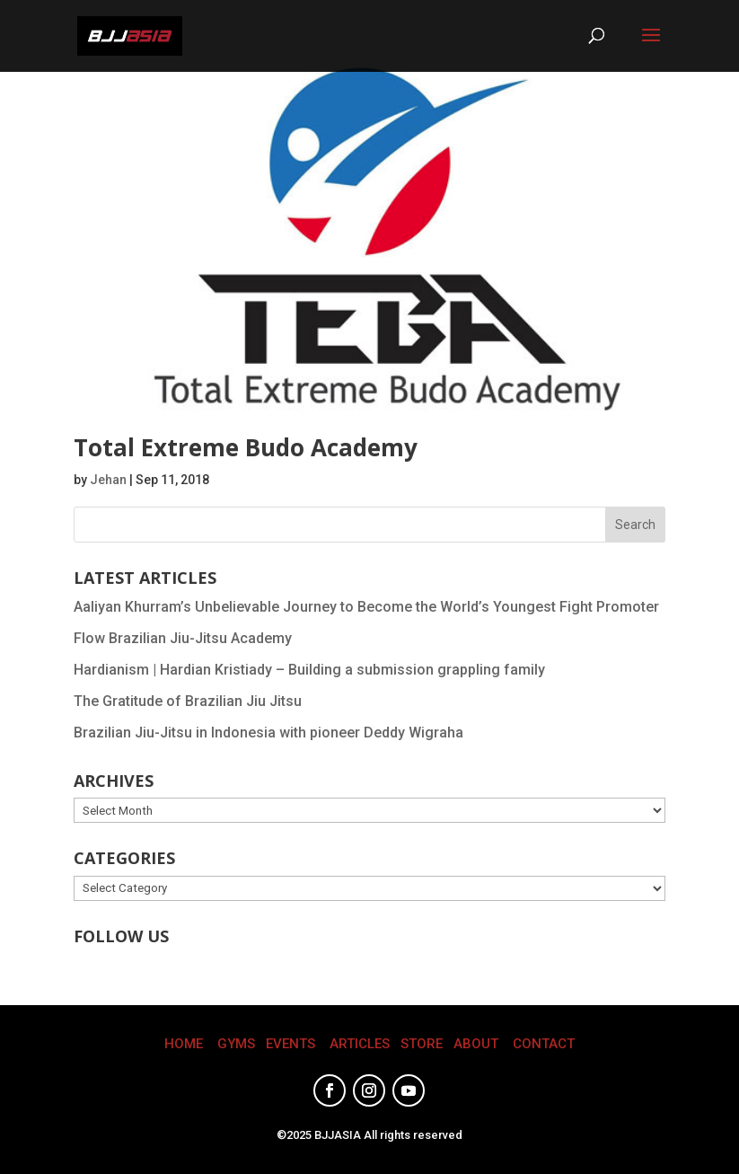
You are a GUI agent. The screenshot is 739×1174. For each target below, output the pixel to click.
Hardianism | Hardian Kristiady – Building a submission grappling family (309, 669)
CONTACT (544, 1044)
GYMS (236, 1044)
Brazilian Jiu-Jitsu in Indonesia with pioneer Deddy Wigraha (268, 732)
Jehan (108, 479)
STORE (421, 1044)
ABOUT (475, 1044)
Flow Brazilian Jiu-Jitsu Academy (183, 638)
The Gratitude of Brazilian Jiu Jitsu (188, 701)
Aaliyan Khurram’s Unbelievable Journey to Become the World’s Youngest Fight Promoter (366, 606)
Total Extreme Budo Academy (246, 447)
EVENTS (290, 1044)
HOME (183, 1044)
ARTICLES (360, 1044)
